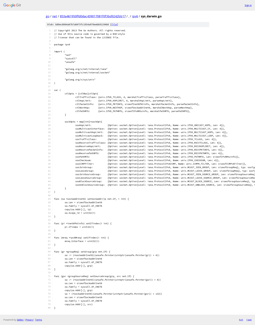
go (47, 16)
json (249, 319)
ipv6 (135, 16)
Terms (38, 319)
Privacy (29, 319)
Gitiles (20, 319)
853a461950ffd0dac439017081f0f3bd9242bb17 (93, 16)
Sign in (248, 5)
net (54, 16)
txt (241, 319)
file (114, 24)
